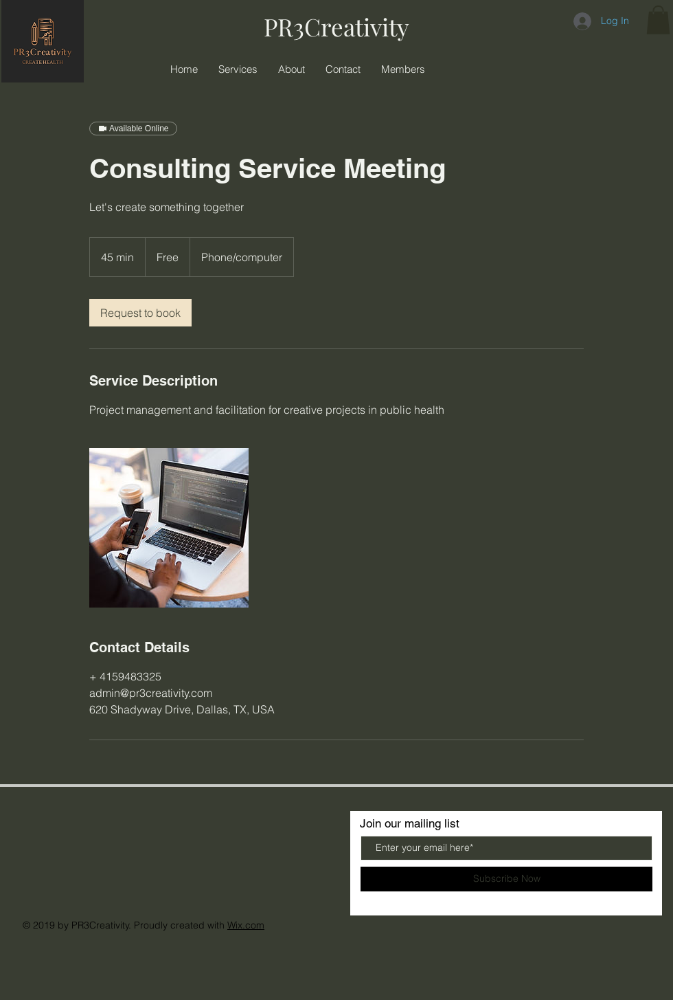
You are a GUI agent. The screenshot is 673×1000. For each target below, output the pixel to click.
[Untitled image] (169, 528)
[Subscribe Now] (506, 879)
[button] (658, 19)
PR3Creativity (336, 26)
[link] (140, 312)
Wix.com (245, 925)
